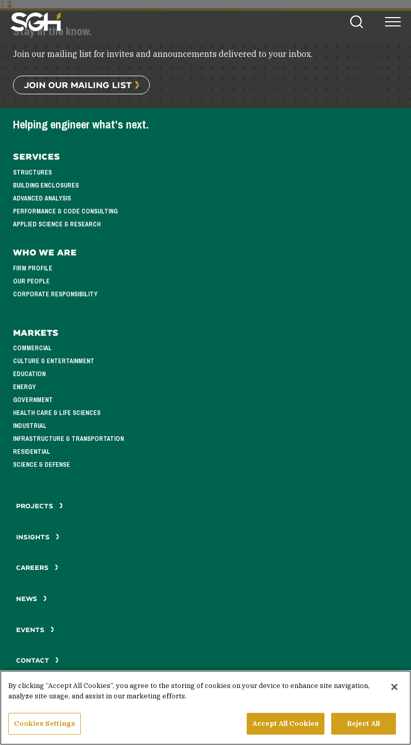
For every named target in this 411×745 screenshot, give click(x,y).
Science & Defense (41, 464)
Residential (31, 451)
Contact (37, 660)
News (31, 599)
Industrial (30, 426)
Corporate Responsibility (55, 294)
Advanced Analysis (42, 198)
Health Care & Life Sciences (57, 413)
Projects (39, 506)
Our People (31, 281)
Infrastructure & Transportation (68, 439)
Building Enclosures (46, 185)
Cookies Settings (44, 731)
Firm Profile (32, 268)
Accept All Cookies (285, 731)
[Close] (394, 694)
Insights (38, 537)
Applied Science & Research (57, 224)
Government (33, 400)
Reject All (363, 731)
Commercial (32, 348)
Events (35, 630)
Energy (24, 387)
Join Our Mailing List (78, 84)
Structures (32, 172)
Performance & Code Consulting (65, 211)
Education (29, 374)
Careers (37, 567)
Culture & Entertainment (53, 361)
